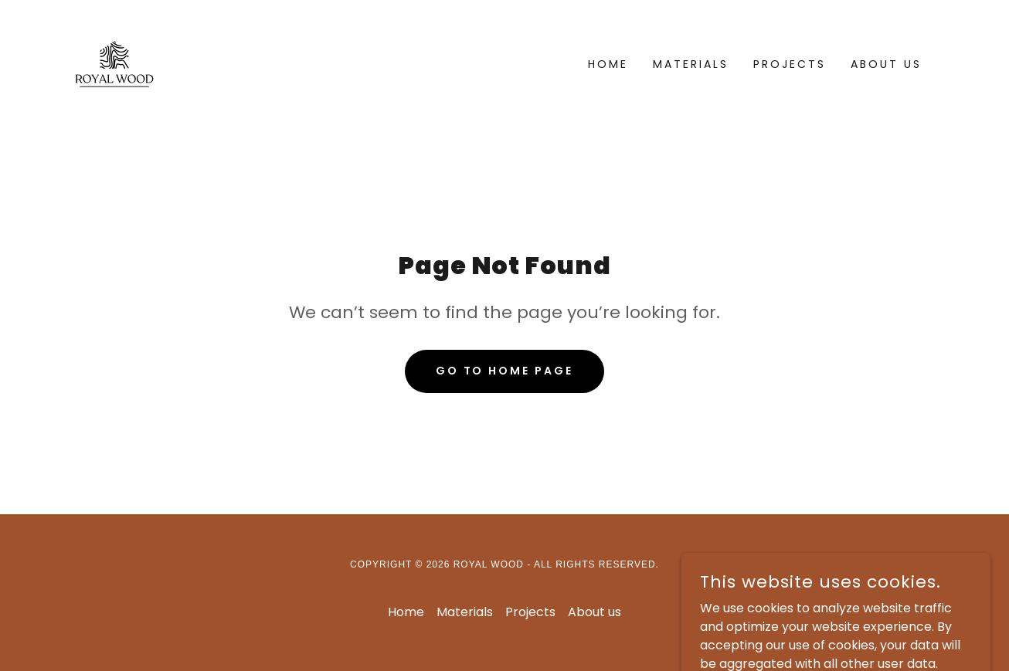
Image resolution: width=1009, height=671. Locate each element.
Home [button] (406, 612)
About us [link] (886, 64)
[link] (114, 63)
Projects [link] (789, 64)
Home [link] (608, 64)
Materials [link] (691, 64)
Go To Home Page (505, 370)
